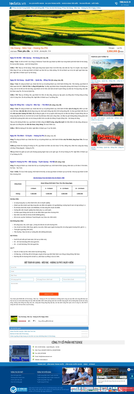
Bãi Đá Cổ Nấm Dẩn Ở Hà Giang (19, 333)
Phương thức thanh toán (17, 377)
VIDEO (85, 364)
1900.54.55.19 (125, 2)
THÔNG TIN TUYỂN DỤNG (44, 372)
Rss (128, 369)
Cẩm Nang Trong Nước (55, 364)
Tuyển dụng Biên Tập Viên (44, 379)
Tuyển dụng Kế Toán (43, 382)
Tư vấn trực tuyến (127, 388)
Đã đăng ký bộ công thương (18, 389)
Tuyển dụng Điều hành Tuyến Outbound (48, 377)
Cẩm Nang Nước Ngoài (73, 364)
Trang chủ (42, 364)
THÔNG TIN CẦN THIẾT (17, 372)
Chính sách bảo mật (16, 379)
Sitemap (92, 364)
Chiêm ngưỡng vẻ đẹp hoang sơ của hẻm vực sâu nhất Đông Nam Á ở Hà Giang (32, 336)
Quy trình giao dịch (16, 375)
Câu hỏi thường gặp (16, 382)
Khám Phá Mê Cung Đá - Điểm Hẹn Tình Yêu (22, 331)
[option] (67, 28)
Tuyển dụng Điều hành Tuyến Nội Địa (47, 375)
